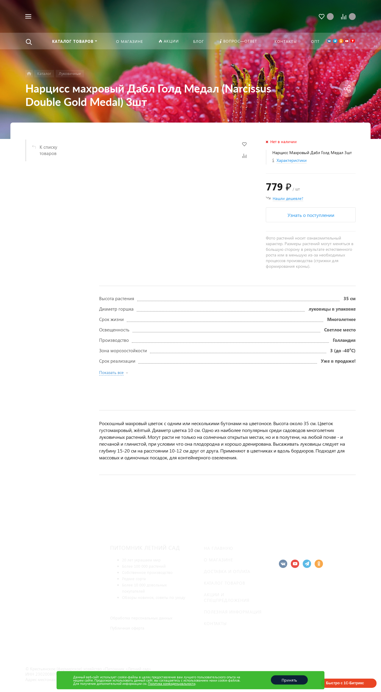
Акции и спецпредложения (226, 597)
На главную (218, 548)
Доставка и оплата (227, 571)
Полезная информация (233, 612)
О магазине (218, 560)
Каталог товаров (224, 583)
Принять (289, 679)
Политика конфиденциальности (171, 683)
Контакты (215, 623)
